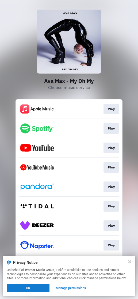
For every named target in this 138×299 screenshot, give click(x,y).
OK (28, 288)
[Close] (129, 261)
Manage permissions (71, 288)
